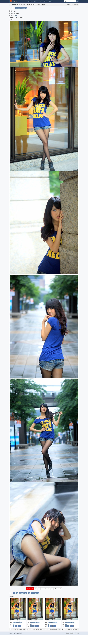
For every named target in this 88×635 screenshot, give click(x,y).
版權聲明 (72, 633)
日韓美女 (41, 1)
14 (55, 588)
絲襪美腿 (21, 593)
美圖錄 (67, 633)
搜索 (77, 1)
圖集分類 (30, 1)
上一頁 (28, 588)
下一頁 (59, 588)
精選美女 (36, 1)
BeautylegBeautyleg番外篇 (21, 8)
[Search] (70, 1)
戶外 (17, 593)
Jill (15, 15)
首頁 (72, 4)
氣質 (26, 593)
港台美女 (46, 1)
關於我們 (77, 633)
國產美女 (51, 1)
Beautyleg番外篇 (35, 593)
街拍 (29, 593)
